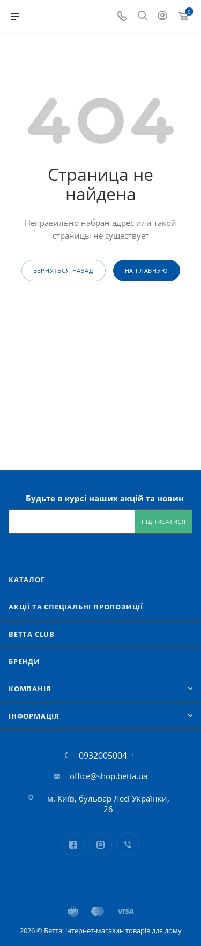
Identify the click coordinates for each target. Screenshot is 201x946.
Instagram (100, 844)
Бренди (24, 661)
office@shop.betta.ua (108, 775)
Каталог (27, 579)
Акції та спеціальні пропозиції (76, 607)
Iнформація (34, 716)
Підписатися (164, 521)
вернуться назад (63, 270)
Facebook (73, 844)
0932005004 (103, 755)
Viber (127, 844)
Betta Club (32, 634)
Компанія (30, 688)
